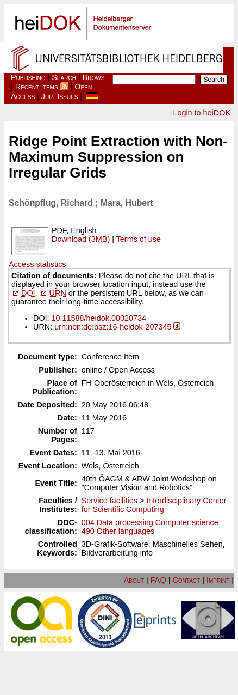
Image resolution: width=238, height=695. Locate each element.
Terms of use (138, 239)
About (134, 580)
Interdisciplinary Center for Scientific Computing (154, 505)
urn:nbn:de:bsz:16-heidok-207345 (112, 326)
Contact (186, 580)
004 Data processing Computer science (150, 522)
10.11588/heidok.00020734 (99, 318)
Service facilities (109, 500)
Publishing (28, 77)
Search (64, 77)
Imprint (217, 580)
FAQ (158, 580)
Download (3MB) (81, 239)
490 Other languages (118, 531)
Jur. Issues (59, 96)
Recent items (36, 86)
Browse (95, 77)
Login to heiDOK (201, 112)
